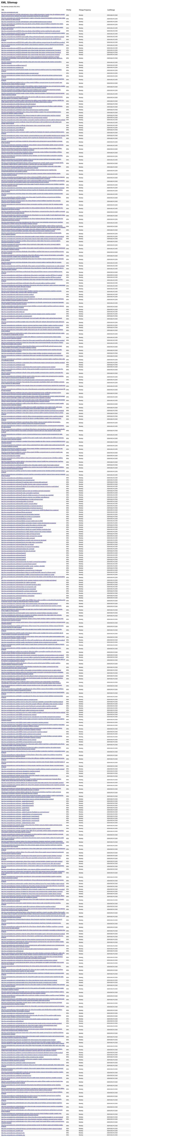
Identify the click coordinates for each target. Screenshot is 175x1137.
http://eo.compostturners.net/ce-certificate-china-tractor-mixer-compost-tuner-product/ (26, 125)
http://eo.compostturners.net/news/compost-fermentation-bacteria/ (20, 514)
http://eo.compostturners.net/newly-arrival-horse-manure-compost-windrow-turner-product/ (27, 799)
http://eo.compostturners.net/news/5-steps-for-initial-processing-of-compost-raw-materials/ (27, 495)
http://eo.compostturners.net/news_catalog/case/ (15, 810)
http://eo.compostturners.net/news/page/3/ (13, 555)
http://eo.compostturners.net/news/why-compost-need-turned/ (19, 591)
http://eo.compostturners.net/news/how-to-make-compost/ (18, 538)
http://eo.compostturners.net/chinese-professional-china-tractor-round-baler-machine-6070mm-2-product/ (31, 275)
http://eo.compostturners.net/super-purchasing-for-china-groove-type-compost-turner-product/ (28, 1039)
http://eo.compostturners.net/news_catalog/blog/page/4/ (17, 805)
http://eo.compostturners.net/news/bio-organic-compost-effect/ (19, 503)
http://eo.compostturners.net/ (9, 12)
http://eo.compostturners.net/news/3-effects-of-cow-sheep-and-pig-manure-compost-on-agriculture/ (30, 486)
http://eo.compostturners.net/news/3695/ (13, 488)
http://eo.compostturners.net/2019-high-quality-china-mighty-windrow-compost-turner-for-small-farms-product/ (33, 42)
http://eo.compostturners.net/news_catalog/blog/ (15, 807)
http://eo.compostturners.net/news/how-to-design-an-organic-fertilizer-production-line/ (26, 529)
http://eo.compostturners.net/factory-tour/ (13, 364)
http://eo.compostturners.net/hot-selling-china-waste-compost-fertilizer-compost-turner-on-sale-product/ (31, 670)
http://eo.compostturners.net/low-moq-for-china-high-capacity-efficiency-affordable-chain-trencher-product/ (32, 704)
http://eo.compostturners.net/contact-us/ (12, 311)
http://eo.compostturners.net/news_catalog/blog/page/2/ (17, 801)
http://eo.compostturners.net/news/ (11, 598)
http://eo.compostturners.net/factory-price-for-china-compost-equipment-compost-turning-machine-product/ (32, 416)
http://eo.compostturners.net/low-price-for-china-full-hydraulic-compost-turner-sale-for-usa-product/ (29, 708)
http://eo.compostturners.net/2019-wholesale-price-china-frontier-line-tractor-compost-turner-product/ (30, 54)
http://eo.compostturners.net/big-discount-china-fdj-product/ (18, 104)
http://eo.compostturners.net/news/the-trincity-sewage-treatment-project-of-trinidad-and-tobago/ (29, 580)
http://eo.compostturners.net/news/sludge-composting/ (17, 568)
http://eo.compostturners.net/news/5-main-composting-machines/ (20, 493)
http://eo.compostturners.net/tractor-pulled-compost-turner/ (18, 1062)
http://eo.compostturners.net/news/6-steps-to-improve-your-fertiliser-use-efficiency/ (25, 497)
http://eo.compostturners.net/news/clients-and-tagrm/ (16, 512)
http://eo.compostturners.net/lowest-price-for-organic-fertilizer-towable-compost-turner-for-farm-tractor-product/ (33, 712)
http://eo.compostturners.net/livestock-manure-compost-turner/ (19, 699)
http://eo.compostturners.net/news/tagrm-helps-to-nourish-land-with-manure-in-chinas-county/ (28, 572)
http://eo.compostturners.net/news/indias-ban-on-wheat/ (17, 544)
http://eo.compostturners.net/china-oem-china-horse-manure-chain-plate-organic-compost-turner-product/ (31, 238)
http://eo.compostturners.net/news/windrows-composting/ (17, 595)
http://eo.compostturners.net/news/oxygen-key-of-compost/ (18, 551)
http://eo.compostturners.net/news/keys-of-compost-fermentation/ (20, 546)
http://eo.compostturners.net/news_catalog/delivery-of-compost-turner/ (21, 814)
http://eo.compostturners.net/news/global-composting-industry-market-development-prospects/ (28, 523)
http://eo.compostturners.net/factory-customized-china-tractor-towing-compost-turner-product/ (28, 367)
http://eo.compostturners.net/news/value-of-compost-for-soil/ (18, 586)
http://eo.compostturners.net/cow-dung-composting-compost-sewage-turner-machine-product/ (28, 314)
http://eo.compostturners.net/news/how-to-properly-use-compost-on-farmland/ (23, 540)
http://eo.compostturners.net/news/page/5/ (13, 559)
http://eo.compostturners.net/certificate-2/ (13, 127)
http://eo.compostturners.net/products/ (12, 951)
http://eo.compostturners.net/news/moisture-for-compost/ (17, 548)
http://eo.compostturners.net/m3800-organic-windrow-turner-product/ (21, 734)
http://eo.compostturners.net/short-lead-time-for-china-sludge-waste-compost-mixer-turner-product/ (30, 1019)
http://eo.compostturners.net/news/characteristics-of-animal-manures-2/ (22, 508)
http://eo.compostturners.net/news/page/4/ (13, 557)
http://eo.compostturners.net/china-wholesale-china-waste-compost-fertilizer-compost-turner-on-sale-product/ (32, 266)
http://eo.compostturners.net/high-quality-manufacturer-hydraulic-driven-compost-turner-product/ (29, 642)
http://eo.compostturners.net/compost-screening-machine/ (18, 296)
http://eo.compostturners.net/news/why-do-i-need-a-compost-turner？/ (21, 593)
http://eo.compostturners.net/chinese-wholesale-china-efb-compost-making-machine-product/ (28, 283)
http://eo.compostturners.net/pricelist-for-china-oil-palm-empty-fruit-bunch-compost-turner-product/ (29, 948)
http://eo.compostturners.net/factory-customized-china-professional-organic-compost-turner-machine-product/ (33, 362)
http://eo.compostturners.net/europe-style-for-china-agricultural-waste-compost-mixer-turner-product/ (30, 327)
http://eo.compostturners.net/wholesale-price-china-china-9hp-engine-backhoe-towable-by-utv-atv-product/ (32, 1117)
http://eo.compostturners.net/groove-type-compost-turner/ (18, 480)
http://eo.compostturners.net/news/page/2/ (13, 553)
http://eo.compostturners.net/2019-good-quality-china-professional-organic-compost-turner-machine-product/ (32, 36)
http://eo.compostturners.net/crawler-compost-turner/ (16, 316)
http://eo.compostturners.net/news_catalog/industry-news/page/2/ (20, 816)
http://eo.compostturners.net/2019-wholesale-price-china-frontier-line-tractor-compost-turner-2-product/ (31, 50)
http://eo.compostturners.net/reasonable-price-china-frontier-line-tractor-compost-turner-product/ (29, 982)
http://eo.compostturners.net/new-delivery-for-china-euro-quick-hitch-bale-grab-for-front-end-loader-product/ (32, 782)
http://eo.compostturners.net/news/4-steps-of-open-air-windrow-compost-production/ (25, 490)
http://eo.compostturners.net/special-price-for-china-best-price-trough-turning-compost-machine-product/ (31, 1023)
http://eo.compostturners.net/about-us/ (12, 67)
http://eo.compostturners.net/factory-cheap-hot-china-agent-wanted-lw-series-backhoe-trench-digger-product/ (33, 340)
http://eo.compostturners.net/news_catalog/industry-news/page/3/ (20, 818)
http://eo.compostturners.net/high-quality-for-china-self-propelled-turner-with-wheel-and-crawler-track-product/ (33, 640)
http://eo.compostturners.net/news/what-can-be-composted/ (18, 589)
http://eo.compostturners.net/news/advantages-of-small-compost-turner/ (22, 499)
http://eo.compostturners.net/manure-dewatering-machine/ (18, 773)
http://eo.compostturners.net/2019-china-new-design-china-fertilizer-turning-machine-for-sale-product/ (30, 31)
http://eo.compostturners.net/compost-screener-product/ (17, 294)
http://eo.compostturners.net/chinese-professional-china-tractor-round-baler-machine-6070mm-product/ (31, 277)
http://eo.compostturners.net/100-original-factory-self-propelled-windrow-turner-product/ (26, 21)
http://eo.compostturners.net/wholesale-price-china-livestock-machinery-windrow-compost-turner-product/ (31, 1119)
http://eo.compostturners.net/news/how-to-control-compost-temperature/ (22, 527)
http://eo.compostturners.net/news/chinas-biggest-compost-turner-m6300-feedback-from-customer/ (30, 510)
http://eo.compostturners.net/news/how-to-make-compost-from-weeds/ (21, 536)
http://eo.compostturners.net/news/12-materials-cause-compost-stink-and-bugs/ (24, 482)
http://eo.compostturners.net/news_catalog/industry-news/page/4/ (20, 820)
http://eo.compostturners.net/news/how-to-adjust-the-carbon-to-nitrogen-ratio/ (23, 525)
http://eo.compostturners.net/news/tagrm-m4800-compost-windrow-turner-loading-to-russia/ (27, 574)
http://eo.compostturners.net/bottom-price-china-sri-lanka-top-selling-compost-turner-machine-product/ (30, 115)
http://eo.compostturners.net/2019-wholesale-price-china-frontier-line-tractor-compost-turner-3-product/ (31, 52)
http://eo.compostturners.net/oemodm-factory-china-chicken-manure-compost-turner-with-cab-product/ (31, 863)
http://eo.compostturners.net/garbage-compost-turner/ (16, 478)
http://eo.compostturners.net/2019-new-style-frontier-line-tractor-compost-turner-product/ (26, 48)
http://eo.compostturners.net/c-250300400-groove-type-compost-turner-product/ (24, 117)
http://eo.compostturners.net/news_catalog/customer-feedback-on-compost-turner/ (25, 812)
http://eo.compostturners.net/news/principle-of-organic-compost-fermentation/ (23, 561)
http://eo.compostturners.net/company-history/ (14, 288)
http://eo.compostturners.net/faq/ (10, 455)
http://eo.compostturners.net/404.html (12, 1130)
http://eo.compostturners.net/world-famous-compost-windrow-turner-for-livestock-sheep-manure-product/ (31, 1128)
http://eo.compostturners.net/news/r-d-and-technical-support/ (18, 564)
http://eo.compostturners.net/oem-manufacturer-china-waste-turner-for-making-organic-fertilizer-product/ (31, 855)
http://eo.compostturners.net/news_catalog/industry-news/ (18, 822)
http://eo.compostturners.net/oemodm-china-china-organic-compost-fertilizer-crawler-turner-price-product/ (31, 861)
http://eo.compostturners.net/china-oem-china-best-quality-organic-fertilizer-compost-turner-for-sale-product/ (32, 236)
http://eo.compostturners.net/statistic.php (13, 1135)
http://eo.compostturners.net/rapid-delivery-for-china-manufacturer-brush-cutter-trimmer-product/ (29, 980)
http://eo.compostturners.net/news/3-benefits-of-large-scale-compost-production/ (24, 484)
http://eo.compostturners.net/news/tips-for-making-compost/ (18, 582)
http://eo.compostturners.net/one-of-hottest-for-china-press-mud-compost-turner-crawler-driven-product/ (31, 893)
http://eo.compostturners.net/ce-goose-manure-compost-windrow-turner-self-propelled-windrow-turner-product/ (33, 135)
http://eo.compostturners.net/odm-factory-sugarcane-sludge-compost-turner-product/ (25, 828)
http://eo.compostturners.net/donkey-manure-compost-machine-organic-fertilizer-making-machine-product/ (32, 325)
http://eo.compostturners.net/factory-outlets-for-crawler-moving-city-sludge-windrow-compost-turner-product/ (32, 410)
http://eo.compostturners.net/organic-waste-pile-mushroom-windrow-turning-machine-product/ (28, 906)
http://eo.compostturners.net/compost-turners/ (14, 309)
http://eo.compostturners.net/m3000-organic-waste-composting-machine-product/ (24, 722)
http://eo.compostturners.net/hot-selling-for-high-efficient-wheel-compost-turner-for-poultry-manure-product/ (32, 676)
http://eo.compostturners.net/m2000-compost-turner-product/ (18, 714)
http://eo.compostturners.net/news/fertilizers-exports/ (16, 518)
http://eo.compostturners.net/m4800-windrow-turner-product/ (18, 739)
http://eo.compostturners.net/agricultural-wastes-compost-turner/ (20, 73)
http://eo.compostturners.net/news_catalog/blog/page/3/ (17, 803)
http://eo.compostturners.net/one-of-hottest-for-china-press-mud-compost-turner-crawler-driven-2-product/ (32, 891)
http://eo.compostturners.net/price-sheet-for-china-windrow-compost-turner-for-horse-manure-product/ (30, 939)
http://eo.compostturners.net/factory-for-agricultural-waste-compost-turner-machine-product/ (28, 379)
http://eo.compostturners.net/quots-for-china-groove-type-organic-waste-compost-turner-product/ (29, 960)
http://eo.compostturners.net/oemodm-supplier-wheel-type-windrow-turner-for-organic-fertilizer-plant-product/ (32, 883)
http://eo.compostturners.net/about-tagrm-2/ (14, 65)
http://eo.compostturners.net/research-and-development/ (17, 1013)
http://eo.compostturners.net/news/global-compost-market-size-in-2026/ (22, 521)
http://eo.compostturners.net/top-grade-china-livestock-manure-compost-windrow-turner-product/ (29, 1054)
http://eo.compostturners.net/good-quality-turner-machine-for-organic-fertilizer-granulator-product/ (29, 613)
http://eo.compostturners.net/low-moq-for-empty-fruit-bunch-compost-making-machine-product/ (28, 706)
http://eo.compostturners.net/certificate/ (12, 129)
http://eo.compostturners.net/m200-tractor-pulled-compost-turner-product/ (22, 710)
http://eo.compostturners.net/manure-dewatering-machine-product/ (20, 771)
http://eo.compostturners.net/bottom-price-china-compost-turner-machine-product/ (25, 109)
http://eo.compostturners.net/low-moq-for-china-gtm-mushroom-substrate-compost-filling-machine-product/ (32, 701)
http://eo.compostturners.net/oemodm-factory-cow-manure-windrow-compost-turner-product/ (28, 869)
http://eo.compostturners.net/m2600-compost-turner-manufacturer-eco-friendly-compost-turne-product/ (31, 716)
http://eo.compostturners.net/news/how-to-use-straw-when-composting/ (22, 542)
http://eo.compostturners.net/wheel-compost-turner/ (16, 1075)
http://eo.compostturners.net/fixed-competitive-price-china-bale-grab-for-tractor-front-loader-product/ (30, 465)
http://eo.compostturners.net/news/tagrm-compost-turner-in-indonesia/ (21, 570)
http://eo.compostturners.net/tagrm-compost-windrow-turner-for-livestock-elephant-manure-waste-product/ (32, 1052)
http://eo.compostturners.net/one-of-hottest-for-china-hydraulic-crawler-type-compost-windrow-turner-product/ (33, 889)
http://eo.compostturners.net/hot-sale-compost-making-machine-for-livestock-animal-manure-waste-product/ (32, 657)
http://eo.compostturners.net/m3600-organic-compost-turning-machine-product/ (24, 731)
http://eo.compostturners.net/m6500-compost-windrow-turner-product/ (21, 741)
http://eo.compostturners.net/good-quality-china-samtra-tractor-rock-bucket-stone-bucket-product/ (29, 603)
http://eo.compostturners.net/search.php (13, 1133)
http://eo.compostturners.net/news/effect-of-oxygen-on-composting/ (20, 516)
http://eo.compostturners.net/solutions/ (12, 1021)
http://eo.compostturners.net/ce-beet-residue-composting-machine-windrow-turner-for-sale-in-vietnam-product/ (33, 119)
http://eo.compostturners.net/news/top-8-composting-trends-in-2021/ (21, 584)
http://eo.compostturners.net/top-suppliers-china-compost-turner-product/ (22, 1057)
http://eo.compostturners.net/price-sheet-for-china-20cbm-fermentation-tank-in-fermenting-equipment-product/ (33, 933)
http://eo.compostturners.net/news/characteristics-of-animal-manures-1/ (22, 505)
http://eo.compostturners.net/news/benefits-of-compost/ (17, 501)
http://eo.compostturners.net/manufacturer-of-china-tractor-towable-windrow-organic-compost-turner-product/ (32, 769)
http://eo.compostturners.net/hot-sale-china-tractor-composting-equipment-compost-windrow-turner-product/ (32, 655)
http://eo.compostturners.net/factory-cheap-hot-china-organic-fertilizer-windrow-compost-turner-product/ (31, 353)
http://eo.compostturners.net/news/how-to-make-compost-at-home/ (20, 533)
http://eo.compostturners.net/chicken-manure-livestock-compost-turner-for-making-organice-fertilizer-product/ (32, 187)
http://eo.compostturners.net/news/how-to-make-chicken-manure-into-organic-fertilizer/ (26, 531)
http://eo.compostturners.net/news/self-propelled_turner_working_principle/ (23, 566)
